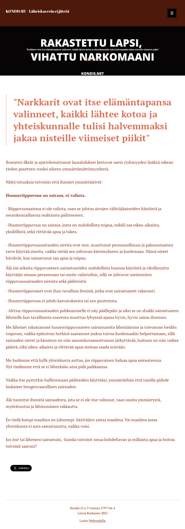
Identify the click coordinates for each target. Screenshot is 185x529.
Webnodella (97, 520)
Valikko (170, 13)
